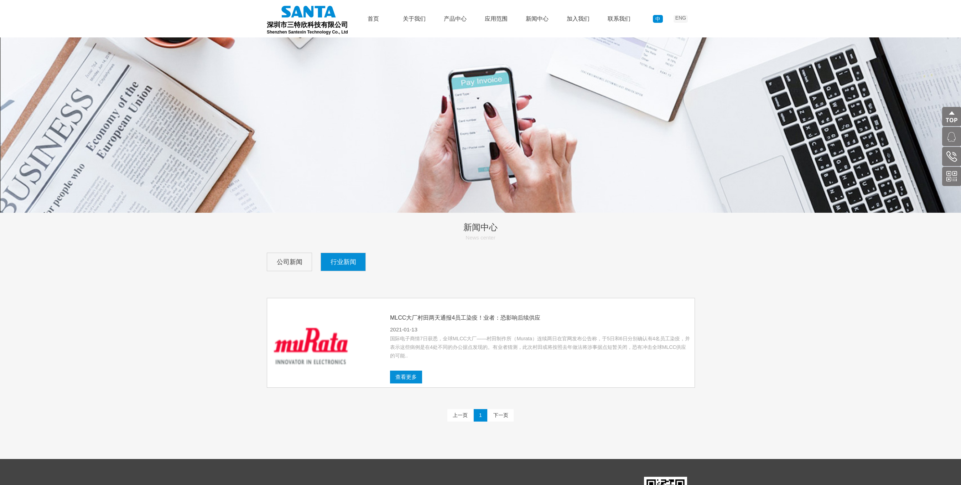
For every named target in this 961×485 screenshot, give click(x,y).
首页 (373, 19)
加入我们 (578, 19)
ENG (680, 18)
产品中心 (455, 19)
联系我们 (619, 19)
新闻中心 (537, 19)
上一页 (460, 415)
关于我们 (414, 19)
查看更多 (524, 377)
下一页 (500, 415)
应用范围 (496, 19)
